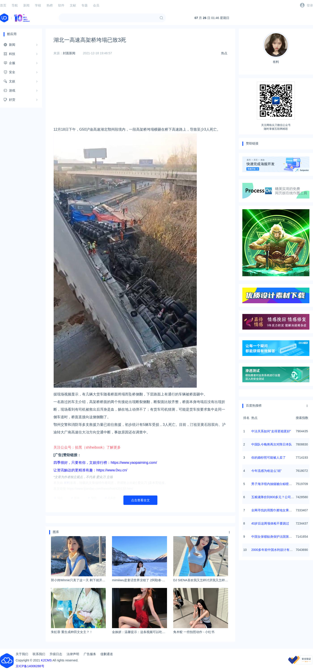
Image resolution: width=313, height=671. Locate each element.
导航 (15, 5)
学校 (38, 5)
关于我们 (22, 654)
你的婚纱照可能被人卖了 (268, 457)
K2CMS (46, 660)
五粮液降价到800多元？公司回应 (274, 497)
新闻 (26, 5)
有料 (276, 48)
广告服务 (90, 654)
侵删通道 (106, 654)
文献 (73, 5)
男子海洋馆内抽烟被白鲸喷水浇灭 (274, 484)
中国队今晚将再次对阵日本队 (271, 444)
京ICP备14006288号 (30, 666)
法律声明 (73, 654)
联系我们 (39, 654)
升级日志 (56, 654)
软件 (61, 5)
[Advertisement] (140, 94)
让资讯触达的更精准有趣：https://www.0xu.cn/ (90, 470)
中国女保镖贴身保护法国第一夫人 (274, 536)
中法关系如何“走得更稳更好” (271, 431)
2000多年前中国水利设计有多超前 (275, 550)
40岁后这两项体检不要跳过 (270, 523)
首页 (3, 5)
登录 (310, 5)
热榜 (50, 5)
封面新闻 (69, 53)
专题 (84, 5)
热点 (224, 53)
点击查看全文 (140, 500)
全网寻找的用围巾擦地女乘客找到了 (276, 510)
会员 (96, 5)
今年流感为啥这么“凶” (266, 470)
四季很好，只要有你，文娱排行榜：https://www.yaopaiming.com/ (105, 462)
